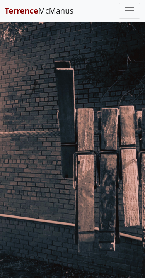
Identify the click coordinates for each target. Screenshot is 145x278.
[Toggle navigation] (129, 11)
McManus (39, 10)
